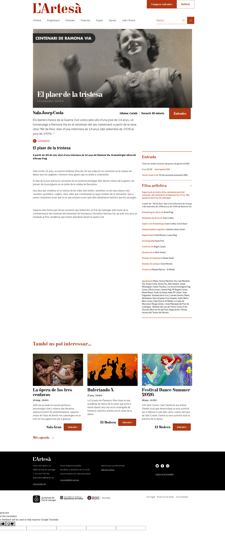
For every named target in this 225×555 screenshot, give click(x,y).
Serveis (112, 20)
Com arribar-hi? (39, 484)
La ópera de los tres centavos (52, 392)
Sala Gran (53, 427)
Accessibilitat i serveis (69, 480)
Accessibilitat (182, 497)
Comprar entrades (161, 4)
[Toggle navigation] (190, 20)
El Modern (108, 422)
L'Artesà (37, 20)
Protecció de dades (165, 497)
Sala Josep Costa (48, 112)
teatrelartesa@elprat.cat (43, 477)
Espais (99, 20)
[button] (167, 185)
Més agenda (43, 437)
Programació (53, 20)
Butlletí (185, 4)
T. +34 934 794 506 (41, 473)
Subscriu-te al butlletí (164, 474)
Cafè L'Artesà (128, 20)
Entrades (70, 20)
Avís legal (150, 497)
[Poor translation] (10, 523)
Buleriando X (100, 390)
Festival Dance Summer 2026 (166, 392)
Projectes (85, 20)
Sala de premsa (107, 469)
